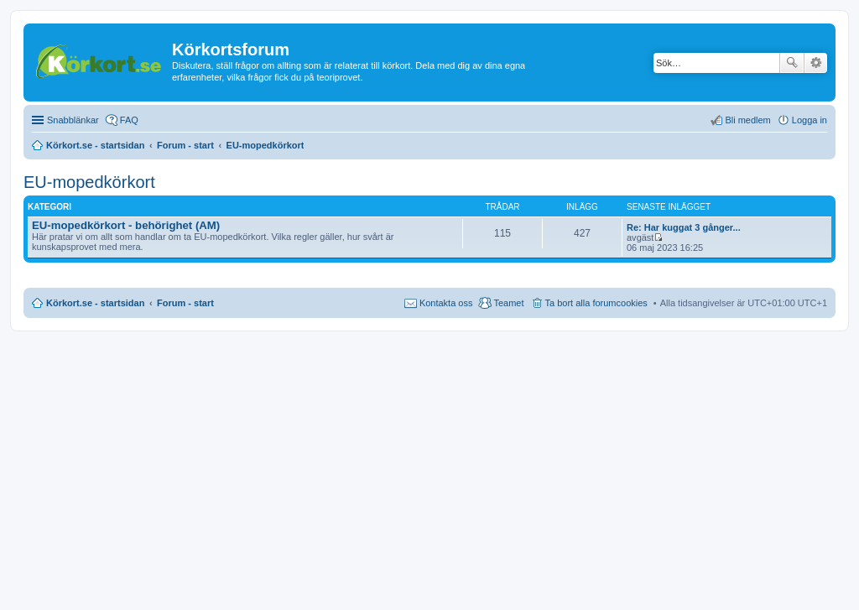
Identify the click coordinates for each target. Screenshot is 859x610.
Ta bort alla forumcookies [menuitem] (596, 303)
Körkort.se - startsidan (95, 303)
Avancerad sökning (815, 63)
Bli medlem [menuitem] (747, 120)
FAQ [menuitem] (129, 120)
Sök (791, 63)
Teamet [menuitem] (508, 303)
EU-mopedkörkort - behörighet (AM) (126, 225)
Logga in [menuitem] (809, 120)
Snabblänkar (73, 120)
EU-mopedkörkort (89, 182)
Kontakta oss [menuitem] (446, 303)
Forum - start (185, 303)
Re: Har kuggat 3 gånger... (684, 227)
